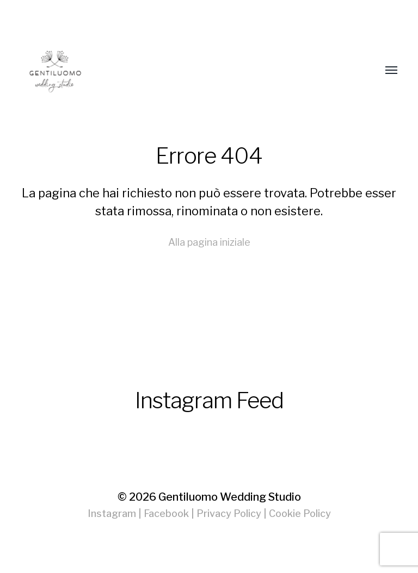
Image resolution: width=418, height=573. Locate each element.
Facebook (166, 513)
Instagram (112, 513)
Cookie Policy (300, 513)
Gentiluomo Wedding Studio (229, 496)
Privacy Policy (228, 513)
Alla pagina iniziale (209, 242)
